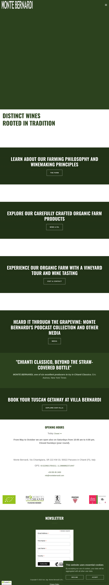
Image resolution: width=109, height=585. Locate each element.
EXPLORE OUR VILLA (54, 408)
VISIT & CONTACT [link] (54, 580)
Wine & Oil (54, 227)
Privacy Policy (54, 559)
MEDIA (54, 341)
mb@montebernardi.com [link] (54, 475)
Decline (75, 577)
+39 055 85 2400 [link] (54, 472)
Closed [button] (56, 433)
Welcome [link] (20, 580)
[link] (17, 5)
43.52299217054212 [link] (48, 466)
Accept (95, 577)
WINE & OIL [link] (40, 580)
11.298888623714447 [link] (65, 466)
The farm (54, 173)
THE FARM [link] (30, 580)
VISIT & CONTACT (54, 281)
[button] (106, 5)
